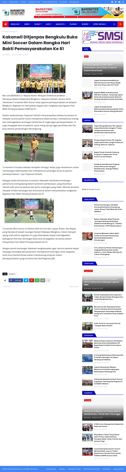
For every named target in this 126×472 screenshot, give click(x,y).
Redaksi (23, 2)
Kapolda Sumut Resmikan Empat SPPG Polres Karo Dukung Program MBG (101, 282)
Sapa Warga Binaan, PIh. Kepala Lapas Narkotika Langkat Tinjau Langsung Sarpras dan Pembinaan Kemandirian (108, 129)
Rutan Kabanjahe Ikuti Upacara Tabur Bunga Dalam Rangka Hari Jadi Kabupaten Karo (108, 297)
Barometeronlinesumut (13, 469)
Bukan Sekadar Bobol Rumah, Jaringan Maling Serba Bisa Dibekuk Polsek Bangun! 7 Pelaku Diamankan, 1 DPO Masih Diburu (108, 222)
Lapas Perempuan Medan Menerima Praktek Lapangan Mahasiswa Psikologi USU (106, 369)
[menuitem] (5, 24)
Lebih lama (74, 286)
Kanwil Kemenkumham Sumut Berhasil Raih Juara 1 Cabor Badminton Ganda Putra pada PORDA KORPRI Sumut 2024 (107, 452)
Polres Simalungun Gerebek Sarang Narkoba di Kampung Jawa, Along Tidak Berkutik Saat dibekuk (108, 208)
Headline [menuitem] (14, 24)
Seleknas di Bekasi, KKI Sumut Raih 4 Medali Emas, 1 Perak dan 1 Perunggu (102, 412)
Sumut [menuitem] (37, 24)
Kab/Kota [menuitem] (60, 24)
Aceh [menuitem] (48, 24)
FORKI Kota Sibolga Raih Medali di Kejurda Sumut (108, 425)
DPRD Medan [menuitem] (99, 24)
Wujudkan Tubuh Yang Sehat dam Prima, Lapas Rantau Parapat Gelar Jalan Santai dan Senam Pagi (108, 438)
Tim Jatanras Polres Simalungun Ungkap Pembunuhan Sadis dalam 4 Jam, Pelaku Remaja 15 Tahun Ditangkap (108, 251)
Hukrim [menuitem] (73, 24)
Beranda (5, 31)
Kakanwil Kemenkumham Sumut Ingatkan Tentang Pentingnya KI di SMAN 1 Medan (108, 381)
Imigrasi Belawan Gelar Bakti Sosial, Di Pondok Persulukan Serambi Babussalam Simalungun (106, 236)
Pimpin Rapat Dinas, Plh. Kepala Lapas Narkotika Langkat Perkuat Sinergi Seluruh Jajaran (108, 142)
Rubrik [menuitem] (85, 24)
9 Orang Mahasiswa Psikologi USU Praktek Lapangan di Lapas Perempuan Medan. (108, 357)
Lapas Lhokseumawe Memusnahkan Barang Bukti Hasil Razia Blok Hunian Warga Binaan (108, 109)
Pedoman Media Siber (50, 2)
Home (4, 2)
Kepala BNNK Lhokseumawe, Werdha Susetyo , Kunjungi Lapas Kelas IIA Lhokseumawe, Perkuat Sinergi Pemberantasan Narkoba (108, 96)
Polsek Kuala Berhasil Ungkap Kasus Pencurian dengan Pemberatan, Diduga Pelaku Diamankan (106, 167)
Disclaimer (63, 2)
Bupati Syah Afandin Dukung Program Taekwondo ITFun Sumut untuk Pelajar (106, 154)
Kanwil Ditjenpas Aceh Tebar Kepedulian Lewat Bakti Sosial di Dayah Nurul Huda (100, 68)
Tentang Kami (13, 2)
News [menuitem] (26, 24)
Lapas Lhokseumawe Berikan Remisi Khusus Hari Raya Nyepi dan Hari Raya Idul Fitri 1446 (107, 82)
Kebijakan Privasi (34, 2)
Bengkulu (13, 31)
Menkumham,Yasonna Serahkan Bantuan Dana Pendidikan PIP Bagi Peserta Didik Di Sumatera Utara (108, 344)
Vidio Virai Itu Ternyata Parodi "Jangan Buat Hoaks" (107, 324)
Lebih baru (8, 286)
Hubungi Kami (74, 2)
